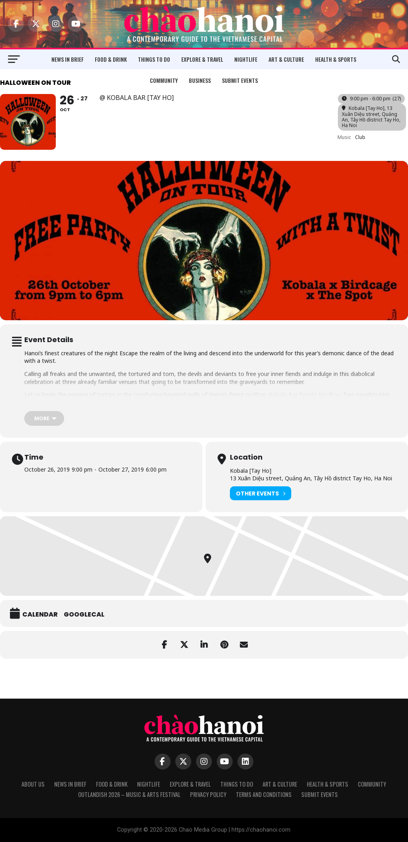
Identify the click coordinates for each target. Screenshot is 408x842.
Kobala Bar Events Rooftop (304, 394)
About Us (33, 784)
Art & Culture (286, 59)
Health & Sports (335, 59)
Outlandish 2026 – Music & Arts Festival (129, 794)
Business (200, 80)
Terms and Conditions (264, 794)
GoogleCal (84, 615)
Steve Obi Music (103, 402)
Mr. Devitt (56, 402)
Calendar (40, 615)
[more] (44, 418)
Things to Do (154, 59)
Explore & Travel (202, 59)
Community (164, 80)
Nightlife (245, 59)
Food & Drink (111, 59)
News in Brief (67, 59)
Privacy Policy (208, 794)
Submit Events (240, 80)
